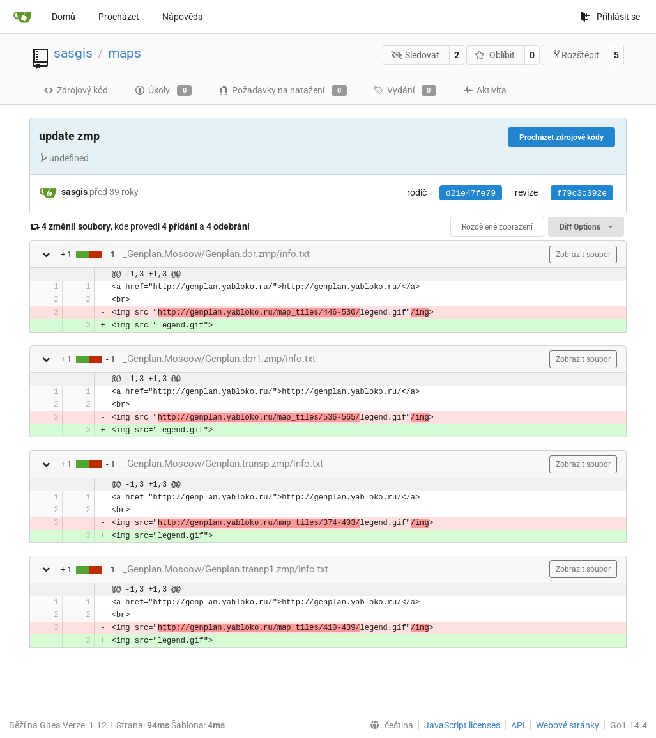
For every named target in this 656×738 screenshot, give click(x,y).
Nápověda (182, 17)
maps (124, 53)
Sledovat (415, 55)
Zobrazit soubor (583, 254)
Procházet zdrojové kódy (561, 137)
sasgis (73, 53)
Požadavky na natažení (282, 91)
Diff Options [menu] (586, 227)
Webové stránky (567, 725)
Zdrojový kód (75, 90)
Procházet (118, 17)
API (518, 725)
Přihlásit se (610, 17)
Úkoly (163, 91)
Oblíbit (495, 55)
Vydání (405, 91)
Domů (63, 17)
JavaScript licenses (462, 725)
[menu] (389, 725)
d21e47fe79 (471, 193)
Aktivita (485, 90)
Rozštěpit (575, 54)
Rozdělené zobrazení (497, 227)
